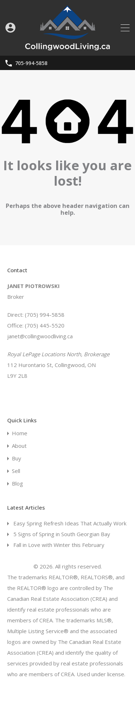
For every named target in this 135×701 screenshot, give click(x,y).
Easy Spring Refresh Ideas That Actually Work (69, 523)
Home (19, 433)
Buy (16, 458)
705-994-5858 (31, 63)
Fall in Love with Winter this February (58, 544)
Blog (17, 483)
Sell (16, 471)
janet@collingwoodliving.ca (40, 336)
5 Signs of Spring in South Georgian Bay (61, 534)
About (19, 446)
